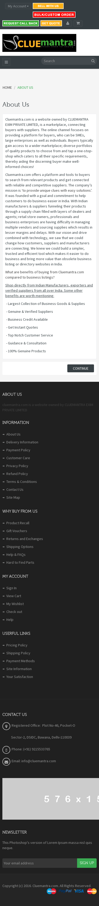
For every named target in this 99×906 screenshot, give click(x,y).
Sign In (11, 588)
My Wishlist (15, 603)
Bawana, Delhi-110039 (55, 737)
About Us (13, 434)
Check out (14, 611)
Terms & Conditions (21, 481)
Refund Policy (17, 473)
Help (9, 619)
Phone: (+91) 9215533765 (31, 749)
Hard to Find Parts (20, 562)
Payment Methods (20, 661)
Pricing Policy (16, 645)
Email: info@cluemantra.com (34, 761)
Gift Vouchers (16, 530)
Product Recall (17, 523)
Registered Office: (26, 725)
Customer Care (18, 458)
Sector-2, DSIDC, (24, 737)
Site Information (19, 668)
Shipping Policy (18, 653)
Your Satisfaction (19, 676)
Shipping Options (20, 546)
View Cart (13, 595)
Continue (80, 368)
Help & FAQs (16, 554)
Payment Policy (18, 450)
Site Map (13, 497)
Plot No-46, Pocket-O (58, 725)
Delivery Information (22, 442)
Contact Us (14, 489)
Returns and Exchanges (24, 538)
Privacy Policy (17, 465)
